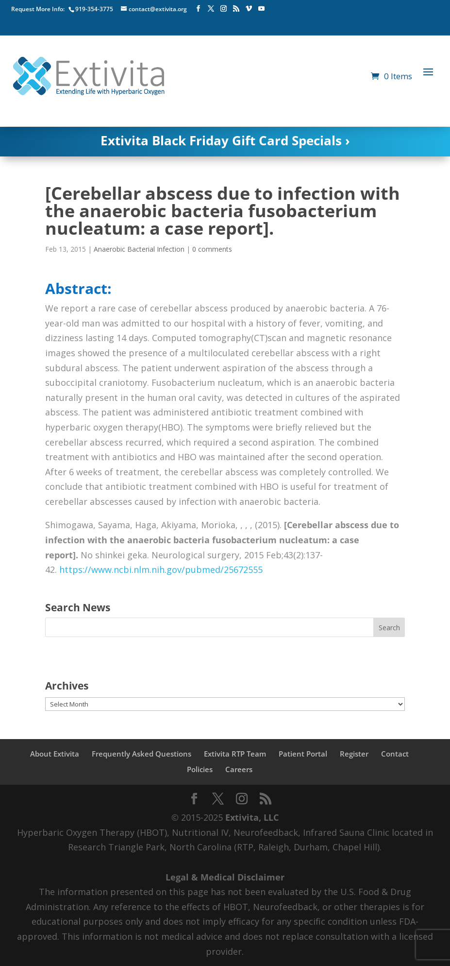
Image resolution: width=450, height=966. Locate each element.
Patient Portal (303, 754)
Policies (200, 769)
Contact (395, 754)
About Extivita (54, 754)
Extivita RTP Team (235, 754)
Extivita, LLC (252, 817)
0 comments (212, 249)
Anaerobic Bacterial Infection (139, 249)
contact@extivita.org (158, 9)
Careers (238, 769)
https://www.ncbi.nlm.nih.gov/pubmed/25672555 (161, 569)
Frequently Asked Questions (141, 754)
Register (354, 754)
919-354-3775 (94, 9)
